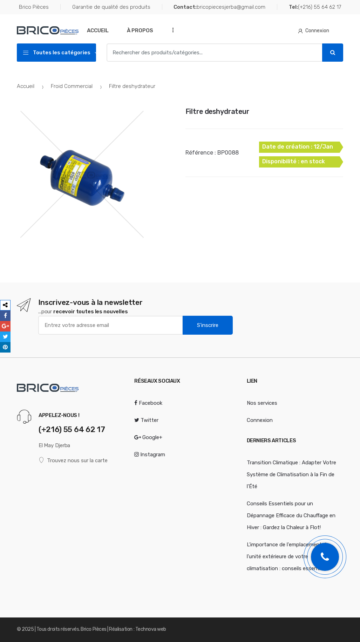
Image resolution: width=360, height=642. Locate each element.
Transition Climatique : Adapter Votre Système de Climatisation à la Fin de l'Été (291, 474)
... (171, 30)
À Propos (140, 30)
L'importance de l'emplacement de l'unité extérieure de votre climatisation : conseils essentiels (288, 556)
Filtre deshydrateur (217, 111)
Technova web (150, 629)
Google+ (148, 437)
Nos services (262, 403)
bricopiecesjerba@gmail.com (219, 7)
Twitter (146, 420)
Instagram (149, 454)
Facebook (148, 403)
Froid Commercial (72, 86)
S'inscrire (207, 325)
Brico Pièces (34, 7)
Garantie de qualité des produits (111, 7)
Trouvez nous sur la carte (73, 460)
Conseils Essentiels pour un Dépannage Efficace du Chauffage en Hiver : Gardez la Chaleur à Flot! (291, 515)
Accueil (98, 30)
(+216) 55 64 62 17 (315, 7)
